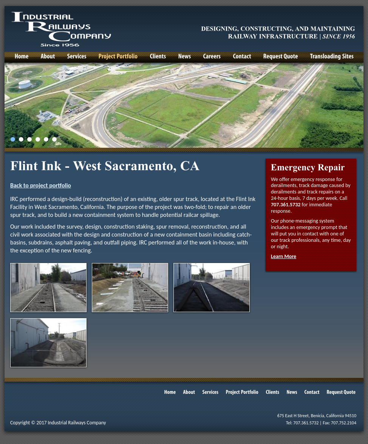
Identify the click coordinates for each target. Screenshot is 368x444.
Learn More (283, 256)
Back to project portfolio (40, 185)
